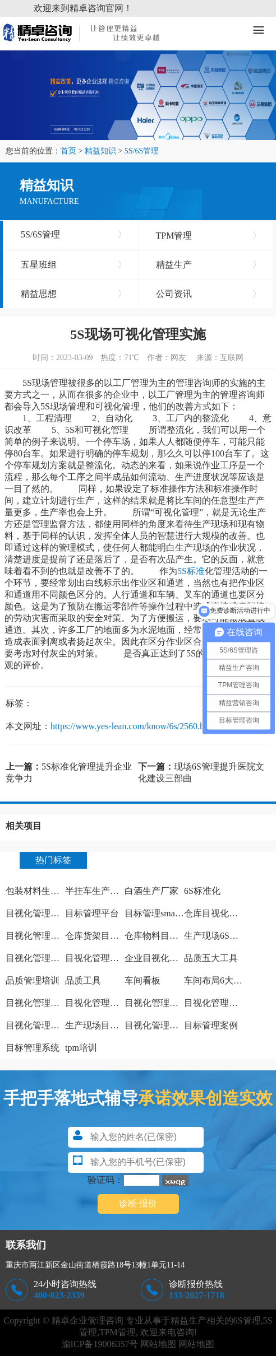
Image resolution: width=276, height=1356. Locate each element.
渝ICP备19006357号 (100, 1344)
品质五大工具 (211, 958)
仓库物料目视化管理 (165, 935)
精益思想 (74, 294)
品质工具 (83, 980)
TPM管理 (209, 236)
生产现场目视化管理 (105, 1025)
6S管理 (247, 1320)
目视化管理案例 (156, 1025)
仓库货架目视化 (96, 935)
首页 (68, 151)
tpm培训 (81, 1047)
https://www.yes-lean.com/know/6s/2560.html (133, 726)
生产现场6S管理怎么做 (229, 935)
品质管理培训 (32, 980)
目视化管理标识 (37, 935)
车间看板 (142, 980)
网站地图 (158, 1344)
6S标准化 (202, 891)
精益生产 (209, 265)
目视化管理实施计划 (105, 1003)
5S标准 (191, 571)
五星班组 (74, 265)
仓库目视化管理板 (220, 913)
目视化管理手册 (37, 1025)
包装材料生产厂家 (41, 891)
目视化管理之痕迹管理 (169, 1003)
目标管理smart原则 (162, 913)
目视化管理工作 (96, 958)
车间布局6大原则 (217, 980)
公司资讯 (209, 294)
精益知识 (100, 151)
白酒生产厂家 (151, 891)
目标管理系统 (32, 1047)
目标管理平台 (92, 913)
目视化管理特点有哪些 (50, 1003)
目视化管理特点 (37, 958)
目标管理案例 (211, 1025)
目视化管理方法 (37, 913)
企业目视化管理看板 (165, 958)
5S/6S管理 (142, 151)
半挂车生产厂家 (96, 891)
